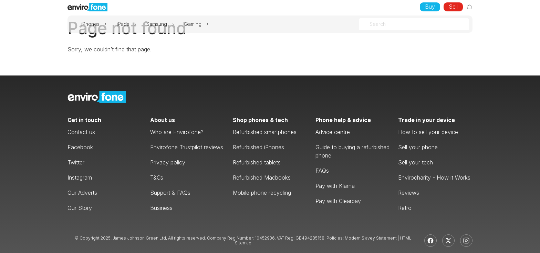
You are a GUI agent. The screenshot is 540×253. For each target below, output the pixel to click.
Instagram (80, 177)
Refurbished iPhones (258, 147)
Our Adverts (82, 192)
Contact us (81, 132)
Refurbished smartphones (265, 132)
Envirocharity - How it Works (434, 177)
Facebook (80, 147)
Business (161, 207)
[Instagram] (466, 240)
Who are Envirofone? (177, 132)
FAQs (322, 170)
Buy (430, 6)
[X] (448, 240)
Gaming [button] (192, 24)
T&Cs (156, 177)
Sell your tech (415, 162)
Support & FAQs (170, 192)
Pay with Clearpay (338, 201)
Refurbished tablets (257, 162)
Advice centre (332, 132)
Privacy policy (167, 162)
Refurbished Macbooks (262, 177)
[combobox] (370, 24)
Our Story (80, 207)
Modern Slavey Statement (371, 238)
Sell (453, 6)
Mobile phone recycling (262, 192)
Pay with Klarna (335, 185)
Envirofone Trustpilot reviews (186, 147)
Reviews (408, 192)
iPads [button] (123, 24)
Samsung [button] (156, 24)
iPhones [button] (90, 24)
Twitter (76, 162)
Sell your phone (418, 147)
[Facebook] (430, 240)
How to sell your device (428, 132)
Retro (405, 207)
